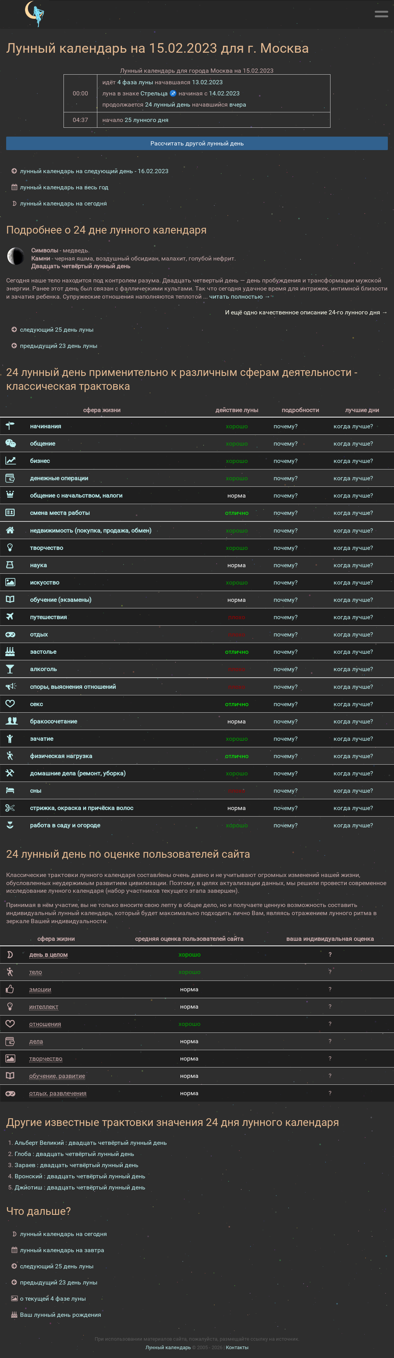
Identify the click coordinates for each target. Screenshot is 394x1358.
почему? (286, 426)
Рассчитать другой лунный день (197, 143)
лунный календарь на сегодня (63, 203)
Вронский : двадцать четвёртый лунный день (80, 1176)
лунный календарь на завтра (62, 1250)
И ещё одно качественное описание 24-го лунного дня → (306, 312)
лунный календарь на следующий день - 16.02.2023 (94, 171)
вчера (237, 104)
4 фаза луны (135, 82)
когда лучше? (353, 426)
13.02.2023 (207, 82)
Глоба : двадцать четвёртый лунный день (74, 1154)
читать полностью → (239, 296)
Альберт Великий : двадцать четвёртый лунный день (91, 1142)
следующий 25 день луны (56, 329)
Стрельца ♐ (158, 93)
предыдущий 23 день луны (58, 345)
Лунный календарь (168, 1347)
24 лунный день (167, 104)
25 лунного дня (147, 120)
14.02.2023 (224, 93)
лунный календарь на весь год (64, 187)
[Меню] (381, 12)
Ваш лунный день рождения (60, 1314)
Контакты (237, 1347)
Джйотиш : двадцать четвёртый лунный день (80, 1187)
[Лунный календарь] (34, 14)
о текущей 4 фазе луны (53, 1298)
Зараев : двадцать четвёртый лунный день (77, 1165)
